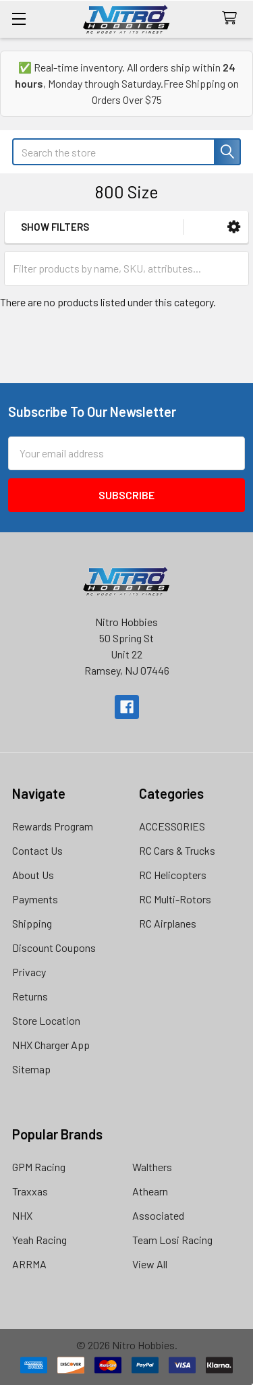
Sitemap (31, 1069)
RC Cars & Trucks (177, 850)
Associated (158, 1215)
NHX (22, 1215)
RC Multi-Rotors (175, 899)
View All (149, 1263)
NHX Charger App (51, 1044)
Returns (30, 996)
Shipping (32, 923)
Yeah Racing (39, 1239)
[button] (233, 227)
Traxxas (30, 1191)
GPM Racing (38, 1166)
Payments (35, 899)
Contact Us (37, 850)
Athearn (150, 1191)
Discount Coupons (54, 947)
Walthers (152, 1166)
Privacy (29, 971)
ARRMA (29, 1263)
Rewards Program (52, 826)
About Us (33, 874)
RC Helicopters (172, 874)
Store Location (46, 1020)
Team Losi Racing (172, 1239)
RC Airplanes (167, 923)
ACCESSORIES (172, 826)
